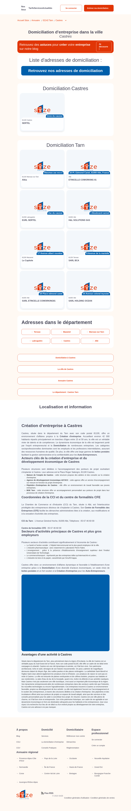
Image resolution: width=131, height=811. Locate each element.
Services (44, 736)
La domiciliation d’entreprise (52, 742)
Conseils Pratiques (48, 748)
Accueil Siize (23, 20)
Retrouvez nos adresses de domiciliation (65, 71)
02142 (46, 20)
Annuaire (36, 20)
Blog (18, 736)
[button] (62, 20)
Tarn (51, 20)
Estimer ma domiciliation (97, 8)
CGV (18, 748)
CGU (18, 742)
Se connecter (71, 8)
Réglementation (73, 748)
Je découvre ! (103, 46)
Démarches (71, 742)
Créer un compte (98, 745)
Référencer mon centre (76, 736)
